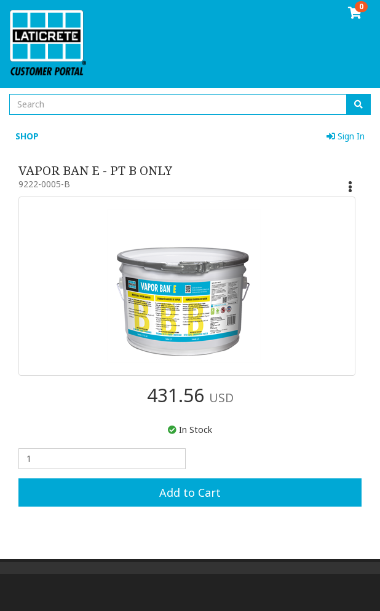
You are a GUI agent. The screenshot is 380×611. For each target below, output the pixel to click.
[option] (183, 286)
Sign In (346, 136)
